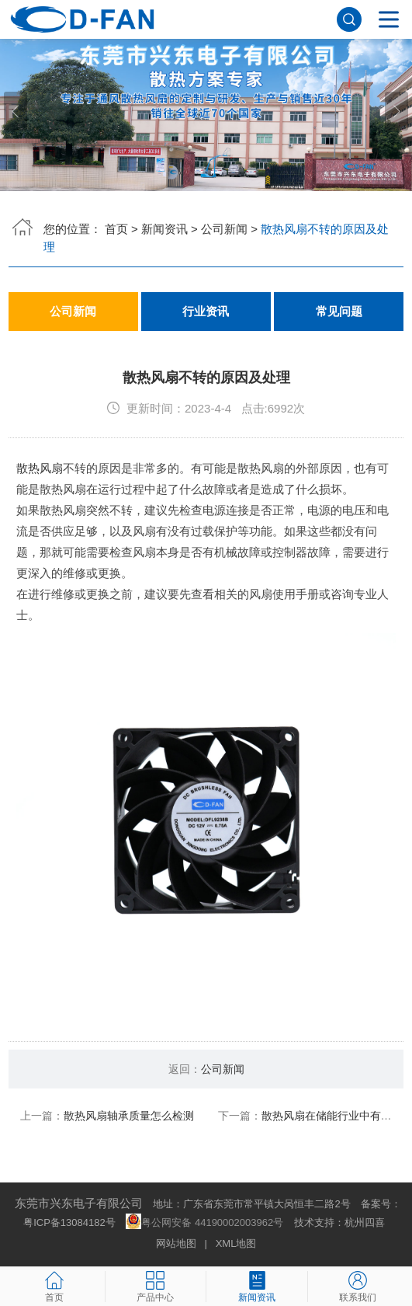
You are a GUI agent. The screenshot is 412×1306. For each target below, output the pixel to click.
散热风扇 (39, 468)
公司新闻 (224, 228)
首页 (116, 228)
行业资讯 (205, 311)
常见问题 (339, 311)
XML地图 (236, 1243)
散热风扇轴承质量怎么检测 (129, 1115)
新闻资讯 (164, 228)
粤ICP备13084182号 (69, 1222)
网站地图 (176, 1243)
